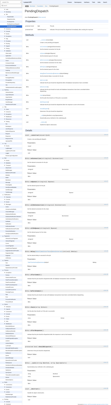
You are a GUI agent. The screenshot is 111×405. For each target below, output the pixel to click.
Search (105, 2)
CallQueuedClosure (10, 328)
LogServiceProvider (10, 150)
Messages (8, 204)
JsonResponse (9, 128)
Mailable (8, 175)
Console (8, 31)
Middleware (9, 116)
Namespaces (78, 2)
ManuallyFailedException (12, 348)
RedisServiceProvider (11, 397)
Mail (5, 158)
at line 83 (106, 227)
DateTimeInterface (48, 73)
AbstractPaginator (10, 241)
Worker (7, 377)
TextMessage (9, 192)
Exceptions (8, 36)
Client (7, 109)
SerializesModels (10, 367)
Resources (8, 119)
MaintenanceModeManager (12, 72)
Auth (7, 9)
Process (6, 270)
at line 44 (106, 157)
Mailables (8, 163)
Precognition (9, 80)
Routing (8, 43)
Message (8, 182)
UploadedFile (9, 141)
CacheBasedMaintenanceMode (13, 58)
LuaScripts (8, 345)
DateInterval (57, 73)
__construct (43, 40)
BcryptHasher (9, 99)
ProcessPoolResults (11, 299)
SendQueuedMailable (11, 187)
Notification (8, 224)
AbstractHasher (9, 92)
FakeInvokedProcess (11, 277)
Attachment (8, 167)
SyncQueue (8, 372)
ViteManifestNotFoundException (14, 87)
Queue (6, 304)
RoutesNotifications (10, 231)
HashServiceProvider (11, 104)
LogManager (9, 148)
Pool (7, 297)
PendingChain (10, 21)
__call (41, 115)
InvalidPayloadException (12, 338)
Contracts (8, 404)
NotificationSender (10, 226)
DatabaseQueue (10, 333)
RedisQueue (9, 362)
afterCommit (43, 80)
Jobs (7, 321)
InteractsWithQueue (11, 336)
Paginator (8, 255)
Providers (8, 41)
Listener (8, 340)
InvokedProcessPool (11, 289)
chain (41, 95)
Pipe (7, 294)
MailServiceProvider (11, 172)
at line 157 (106, 346)
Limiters (8, 392)
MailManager (9, 170)
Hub (7, 263)
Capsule (8, 309)
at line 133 (106, 306)
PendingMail (9, 185)
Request (8, 133)
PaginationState (10, 253)
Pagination (7, 236)
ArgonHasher (9, 97)
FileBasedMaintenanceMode (13, 68)
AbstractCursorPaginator (12, 238)
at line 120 (106, 290)
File (6, 124)
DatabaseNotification (11, 214)
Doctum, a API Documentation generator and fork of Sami (96, 404)
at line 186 (106, 388)
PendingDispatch (11, 26)
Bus (7, 14)
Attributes (8, 306)
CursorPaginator (10, 245)
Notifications (7, 194)
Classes (69, 2)
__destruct (43, 122)
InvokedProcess (10, 287)
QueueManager (9, 358)
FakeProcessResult (10, 282)
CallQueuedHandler (10, 331)
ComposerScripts (10, 63)
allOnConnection (44, 60)
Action (7, 206)
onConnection (44, 46)
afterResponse (44, 102)
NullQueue (8, 353)
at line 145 (106, 329)
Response (8, 136)
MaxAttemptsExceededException (14, 350)
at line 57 (106, 181)
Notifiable (8, 221)
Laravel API (28, 2)
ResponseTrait (9, 138)
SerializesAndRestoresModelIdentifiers (15, 365)
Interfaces (86, 2)
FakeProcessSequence (11, 284)
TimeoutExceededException (13, 375)
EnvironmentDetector (11, 65)
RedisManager (9, 394)
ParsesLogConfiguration (12, 155)
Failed (7, 319)
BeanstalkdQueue (10, 326)
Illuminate (32, 6)
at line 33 (106, 134)
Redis (5, 382)
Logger (7, 153)
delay (41, 73)
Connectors (9, 311)
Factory (7, 275)
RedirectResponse (10, 131)
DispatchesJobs (11, 19)
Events (7, 33)
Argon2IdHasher (10, 94)
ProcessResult (9, 301)
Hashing (6, 90)
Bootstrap (8, 12)
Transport (8, 165)
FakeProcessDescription (12, 280)
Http (7, 38)
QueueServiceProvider (11, 360)
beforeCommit (44, 87)
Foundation (40, 6)
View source (42, 17)
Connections (9, 384)
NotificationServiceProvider (12, 228)
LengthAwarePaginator (11, 248)
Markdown (8, 180)
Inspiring (8, 70)
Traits (93, 2)
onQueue (42, 53)
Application (8, 55)
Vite (6, 85)
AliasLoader (9, 53)
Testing (7, 48)
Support (8, 46)
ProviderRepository (10, 82)
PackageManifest (10, 77)
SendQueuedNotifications (12, 233)
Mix (6, 75)
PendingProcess (10, 292)
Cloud (7, 60)
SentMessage (9, 189)
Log (5, 143)
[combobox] (11, 5)
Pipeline (6, 260)
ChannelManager (10, 211)
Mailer (7, 177)
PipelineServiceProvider (12, 267)
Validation (8, 51)
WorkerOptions (9, 379)
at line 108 (106, 274)
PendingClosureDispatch (13, 24)
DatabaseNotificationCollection (13, 216)
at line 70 (106, 204)
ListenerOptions (9, 343)
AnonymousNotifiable (11, 209)
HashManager (9, 102)
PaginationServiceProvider (12, 250)
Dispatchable (10, 16)
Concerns (8, 29)
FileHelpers (8, 126)
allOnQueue (43, 66)
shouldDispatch (44, 108)
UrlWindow (8, 258)
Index (99, 2)
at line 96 (106, 250)
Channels (8, 197)
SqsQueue (8, 370)
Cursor (7, 243)
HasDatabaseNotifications (12, 219)
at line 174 (106, 362)
